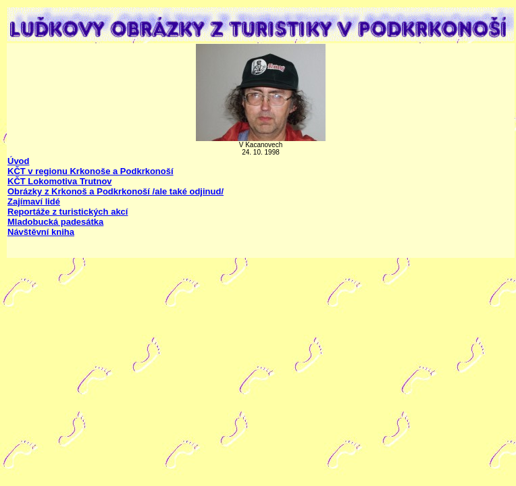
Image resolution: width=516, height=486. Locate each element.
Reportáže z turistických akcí (67, 212)
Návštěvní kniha (40, 232)
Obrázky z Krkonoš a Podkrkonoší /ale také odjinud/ (115, 191)
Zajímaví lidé (33, 201)
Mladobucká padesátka (55, 222)
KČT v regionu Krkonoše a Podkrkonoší (90, 171)
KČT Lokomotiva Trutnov (59, 181)
